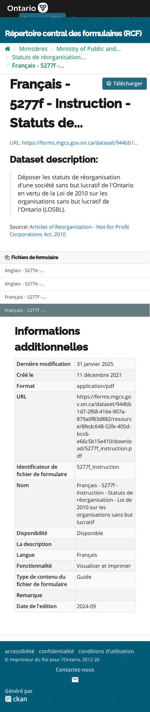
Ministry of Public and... (88, 48)
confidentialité (56, 651)
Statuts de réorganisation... (49, 57)
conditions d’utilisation (106, 651)
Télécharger (125, 83)
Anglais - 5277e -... (25, 270)
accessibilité (19, 651)
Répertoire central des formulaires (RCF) (73, 33)
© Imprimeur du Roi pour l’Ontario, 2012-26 (52, 659)
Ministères (33, 48)
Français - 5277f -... (38, 65)
